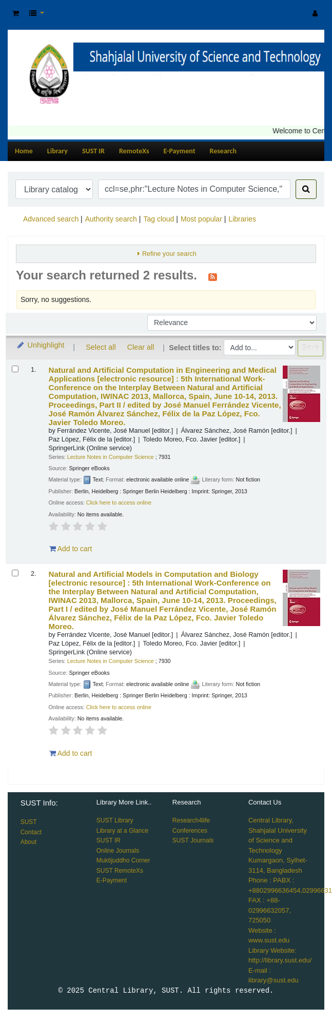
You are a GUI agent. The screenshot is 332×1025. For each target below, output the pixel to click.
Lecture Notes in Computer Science (110, 457)
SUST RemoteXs (119, 870)
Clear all (140, 347)
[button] (15, 13)
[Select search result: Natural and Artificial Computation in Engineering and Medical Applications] (15, 369)
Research (223, 151)
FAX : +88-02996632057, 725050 (269, 910)
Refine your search (169, 253)
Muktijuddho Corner (123, 860)
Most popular (201, 219)
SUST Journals (192, 840)
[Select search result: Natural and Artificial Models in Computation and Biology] (15, 573)
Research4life (191, 820)
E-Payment (180, 151)
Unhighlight (40, 345)
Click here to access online (118, 502)
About (28, 842)
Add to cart (70, 549)
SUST (29, 822)
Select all (100, 347)
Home (24, 151)
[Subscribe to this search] (213, 276)
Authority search (111, 219)
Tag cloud (158, 219)
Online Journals (117, 850)
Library (57, 151)
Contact (31, 832)
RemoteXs (134, 151)
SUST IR (93, 151)
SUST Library (114, 820)
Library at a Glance (122, 830)
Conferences (189, 830)
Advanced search (51, 219)
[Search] (306, 189)
